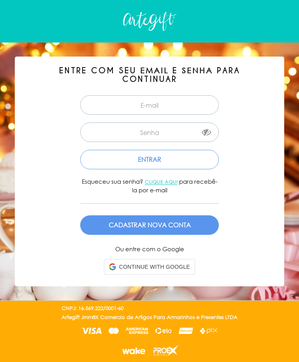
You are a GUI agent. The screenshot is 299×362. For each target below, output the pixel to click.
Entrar (149, 159)
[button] (149, 267)
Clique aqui (161, 182)
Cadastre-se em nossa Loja (149, 225)
